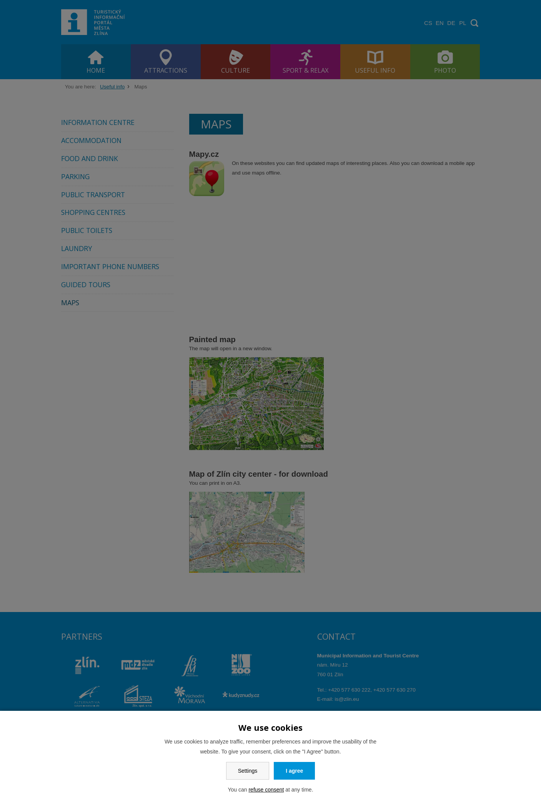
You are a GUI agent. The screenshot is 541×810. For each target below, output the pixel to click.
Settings (248, 771)
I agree (294, 771)
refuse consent (266, 790)
